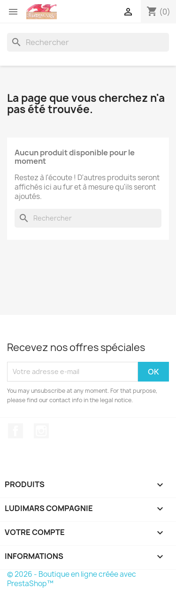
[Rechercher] (88, 42)
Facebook (15, 430)
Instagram (41, 430)
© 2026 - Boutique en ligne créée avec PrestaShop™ (71, 578)
